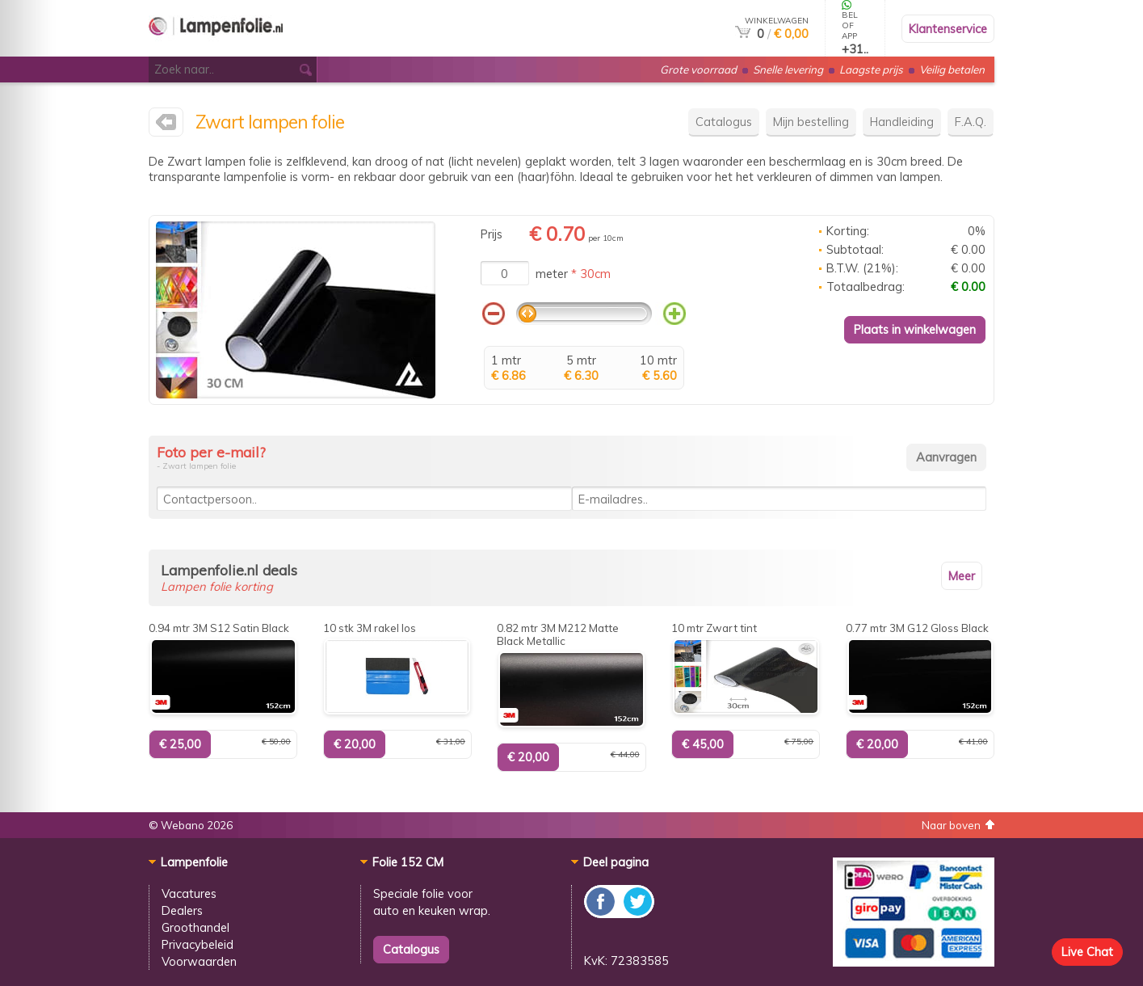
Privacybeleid (197, 944)
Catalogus (723, 121)
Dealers (182, 910)
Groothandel (195, 927)
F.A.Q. (970, 121)
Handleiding (902, 121)
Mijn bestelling (811, 121)
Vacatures (189, 893)
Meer (961, 576)
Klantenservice (948, 28)
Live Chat (1087, 951)
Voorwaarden (199, 961)
